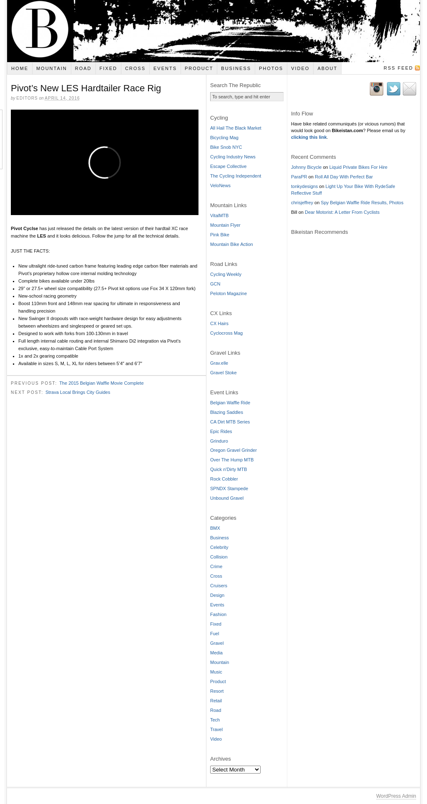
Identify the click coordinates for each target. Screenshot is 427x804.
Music (216, 671)
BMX (215, 528)
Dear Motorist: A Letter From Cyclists (342, 212)
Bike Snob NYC (226, 147)
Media (216, 652)
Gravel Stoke (223, 372)
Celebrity (219, 547)
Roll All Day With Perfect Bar (344, 176)
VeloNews (220, 185)
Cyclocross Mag (226, 333)
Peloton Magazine (228, 293)
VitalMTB (219, 215)
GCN (215, 283)
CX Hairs (219, 323)
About (327, 68)
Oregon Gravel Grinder (233, 450)
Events (165, 68)
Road (83, 68)
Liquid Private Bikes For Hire (358, 167)
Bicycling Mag (224, 137)
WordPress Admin (396, 796)
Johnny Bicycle (306, 167)
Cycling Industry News (233, 156)
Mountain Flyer (225, 225)
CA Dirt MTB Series (230, 421)
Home (19, 68)
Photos (271, 68)
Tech (215, 719)
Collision (219, 556)
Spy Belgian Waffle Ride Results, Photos (362, 202)
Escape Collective (228, 166)
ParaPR (299, 176)
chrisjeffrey (302, 202)
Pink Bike (219, 234)
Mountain (51, 68)
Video (300, 68)
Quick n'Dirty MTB (228, 469)
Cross (135, 68)
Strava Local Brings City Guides (77, 392)
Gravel (217, 643)
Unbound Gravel (227, 498)
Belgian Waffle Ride (230, 402)
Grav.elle (219, 363)
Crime (216, 566)
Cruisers (218, 585)
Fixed (108, 68)
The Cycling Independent (235, 175)
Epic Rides (221, 431)
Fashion (218, 614)
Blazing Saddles (226, 412)
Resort (217, 691)
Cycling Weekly (225, 274)
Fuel (214, 633)
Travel (216, 729)
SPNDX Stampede (229, 488)
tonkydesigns (304, 186)
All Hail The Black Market (235, 127)
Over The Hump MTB (232, 459)
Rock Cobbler (224, 478)
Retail (216, 700)
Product (199, 68)
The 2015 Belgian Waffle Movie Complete (101, 383)
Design (217, 595)
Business (236, 68)
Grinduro (219, 440)
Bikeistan (213, 31)
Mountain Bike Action (231, 244)
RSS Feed (398, 67)
